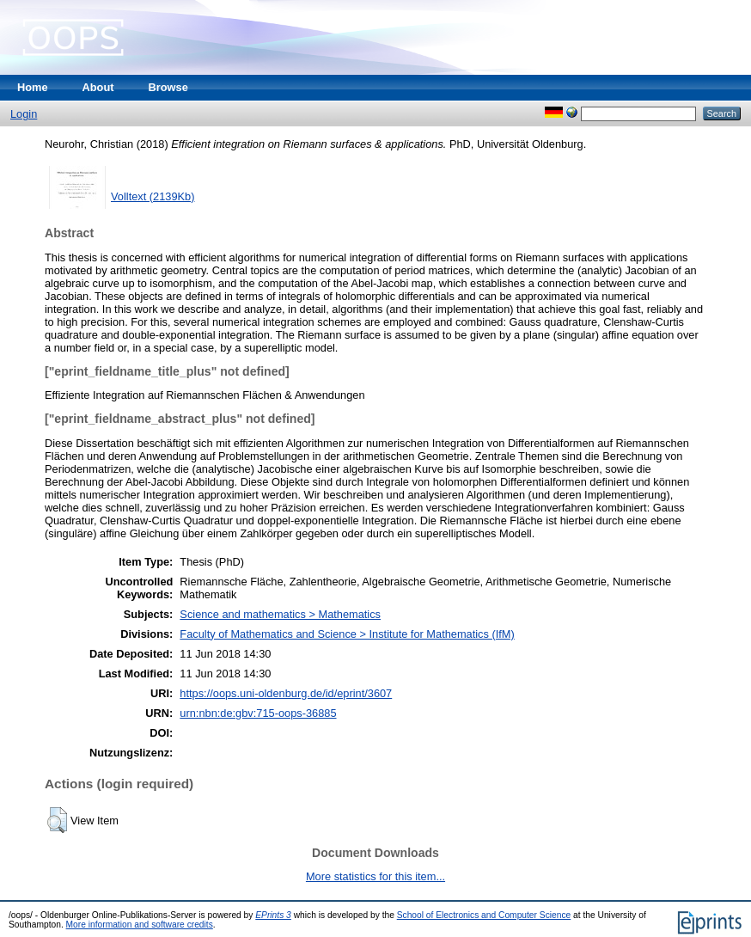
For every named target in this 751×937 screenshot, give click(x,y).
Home (32, 87)
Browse (168, 87)
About (98, 87)
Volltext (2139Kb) (152, 196)
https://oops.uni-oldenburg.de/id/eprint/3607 (286, 693)
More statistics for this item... (375, 876)
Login (23, 113)
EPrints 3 (273, 915)
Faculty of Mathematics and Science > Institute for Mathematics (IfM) (347, 634)
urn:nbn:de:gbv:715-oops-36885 (258, 713)
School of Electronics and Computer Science (484, 915)
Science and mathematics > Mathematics (280, 614)
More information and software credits (139, 924)
